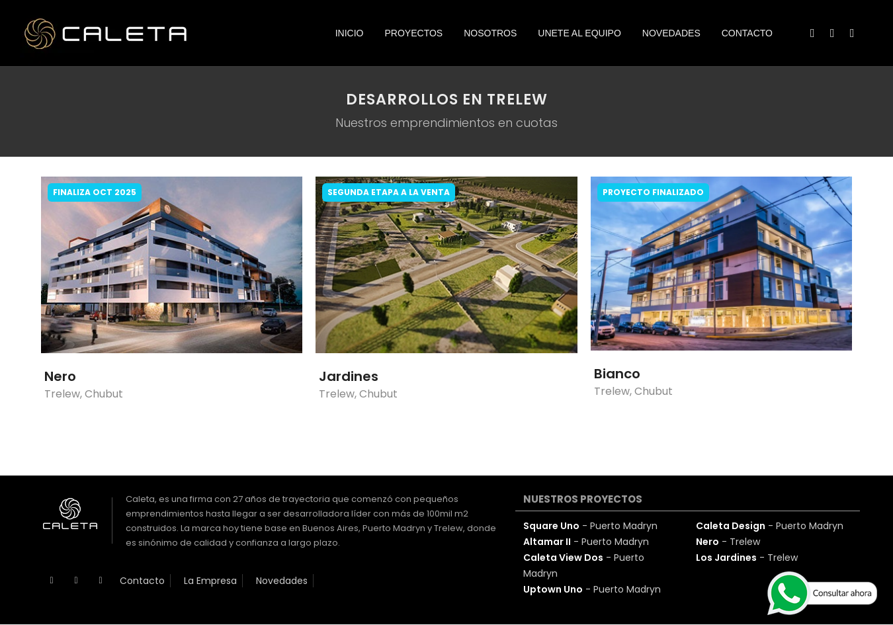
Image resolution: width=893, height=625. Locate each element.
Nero (60, 376)
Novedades (282, 580)
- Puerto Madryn (590, 525)
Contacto (142, 580)
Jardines (348, 376)
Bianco (617, 373)
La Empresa (210, 580)
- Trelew (728, 541)
